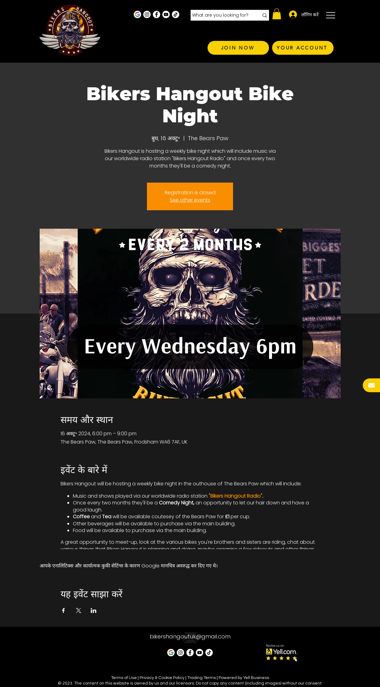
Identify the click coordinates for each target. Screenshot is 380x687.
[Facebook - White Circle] (156, 14)
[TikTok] (175, 14)
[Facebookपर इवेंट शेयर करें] (63, 610)
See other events (190, 199)
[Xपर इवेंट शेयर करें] (78, 610)
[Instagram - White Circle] (147, 14)
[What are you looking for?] (221, 15)
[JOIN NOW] (238, 48)
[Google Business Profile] (137, 14)
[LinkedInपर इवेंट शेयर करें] (94, 610)
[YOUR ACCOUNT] (303, 48)
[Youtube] (166, 14)
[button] (276, 13)
